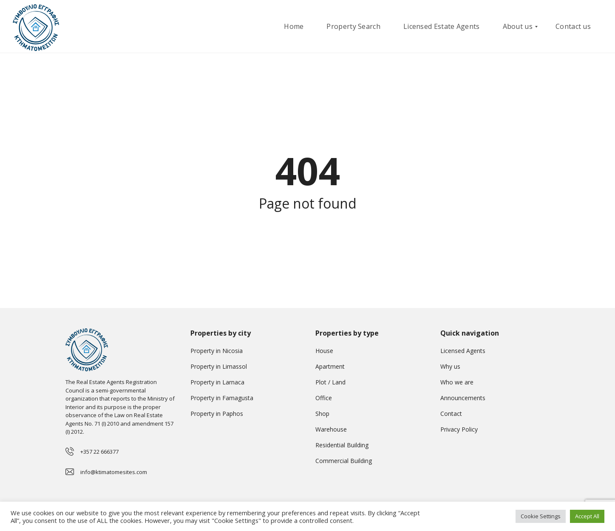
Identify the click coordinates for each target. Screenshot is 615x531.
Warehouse (331, 429)
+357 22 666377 (99, 451)
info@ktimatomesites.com (113, 472)
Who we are (456, 382)
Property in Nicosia (216, 351)
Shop (322, 414)
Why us (450, 366)
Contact (451, 414)
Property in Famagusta (221, 398)
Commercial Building (343, 461)
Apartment (330, 366)
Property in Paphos (216, 414)
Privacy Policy (459, 429)
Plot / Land (330, 382)
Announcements (462, 398)
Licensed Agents (462, 351)
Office (323, 398)
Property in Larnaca (217, 382)
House (324, 351)
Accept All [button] (587, 516)
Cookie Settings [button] (541, 516)
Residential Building (341, 445)
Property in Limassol (218, 366)
